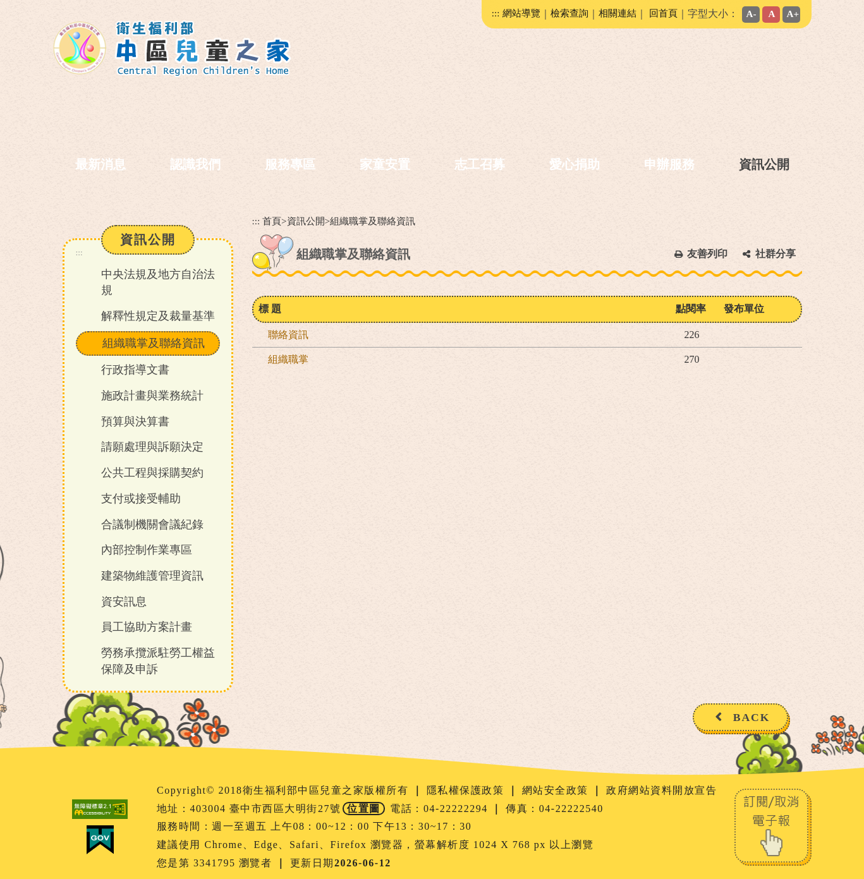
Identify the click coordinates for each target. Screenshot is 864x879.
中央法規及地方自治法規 (158, 282)
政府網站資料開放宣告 (661, 790)
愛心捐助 (574, 164)
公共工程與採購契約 (152, 472)
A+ (793, 13)
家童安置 (385, 164)
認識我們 (195, 164)
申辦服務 (669, 164)
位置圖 (363, 808)
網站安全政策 (557, 790)
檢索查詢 (569, 13)
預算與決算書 (135, 421)
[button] (427, 748)
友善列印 (707, 253)
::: (496, 13)
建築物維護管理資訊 (152, 575)
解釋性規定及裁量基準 (158, 316)
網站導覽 (521, 13)
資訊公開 (764, 164)
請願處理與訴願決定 (152, 446)
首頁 (271, 220)
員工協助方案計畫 (146, 627)
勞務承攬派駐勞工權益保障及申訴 (158, 661)
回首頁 (663, 13)
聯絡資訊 (288, 334)
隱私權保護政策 (467, 790)
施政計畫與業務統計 (152, 395)
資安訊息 (124, 601)
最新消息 (100, 164)
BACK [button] (751, 717)
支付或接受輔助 (141, 498)
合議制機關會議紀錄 (152, 524)
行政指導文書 (135, 369)
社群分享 (775, 253)
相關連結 (617, 13)
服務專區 (290, 164)
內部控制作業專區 (146, 549)
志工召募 (479, 164)
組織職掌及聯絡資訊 (153, 343)
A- (751, 13)
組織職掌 (288, 359)
